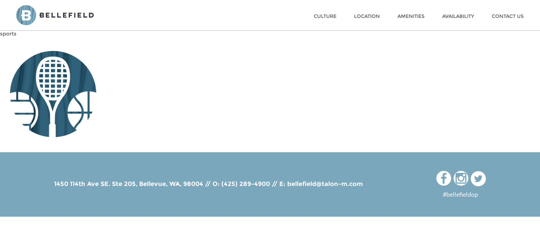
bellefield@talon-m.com (325, 184)
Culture (325, 16)
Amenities (411, 16)
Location (367, 16)
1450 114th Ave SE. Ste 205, (96, 184)
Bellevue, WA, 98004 (171, 184)
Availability (458, 16)
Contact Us (508, 16)
